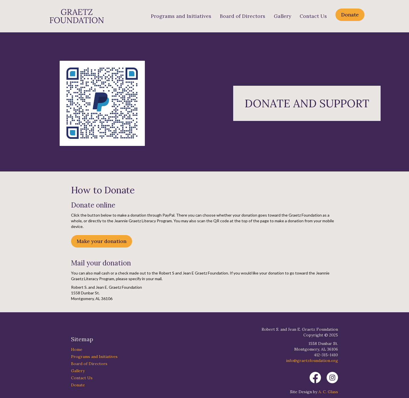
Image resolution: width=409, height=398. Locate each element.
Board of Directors (242, 16)
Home (76, 349)
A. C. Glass (328, 391)
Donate (350, 14)
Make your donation (101, 241)
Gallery (282, 16)
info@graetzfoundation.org (312, 360)
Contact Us (313, 16)
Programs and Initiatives (181, 16)
